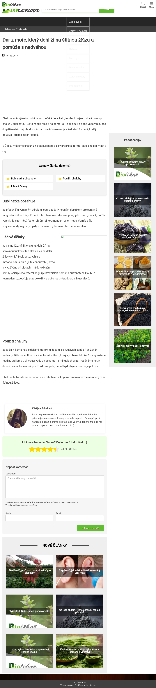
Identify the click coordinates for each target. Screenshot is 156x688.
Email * (59, 513)
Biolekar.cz (9, 29)
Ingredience (75, 85)
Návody (73, 58)
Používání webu (81, 685)
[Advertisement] (54, 85)
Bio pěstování (76, 67)
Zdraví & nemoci (78, 31)
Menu (151, 4)
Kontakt (93, 685)
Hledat (143, 4)
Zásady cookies (66, 685)
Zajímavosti (75, 21)
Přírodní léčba (76, 40)
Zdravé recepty (77, 76)
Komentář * (10, 473)
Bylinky (73, 49)
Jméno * (9, 513)
